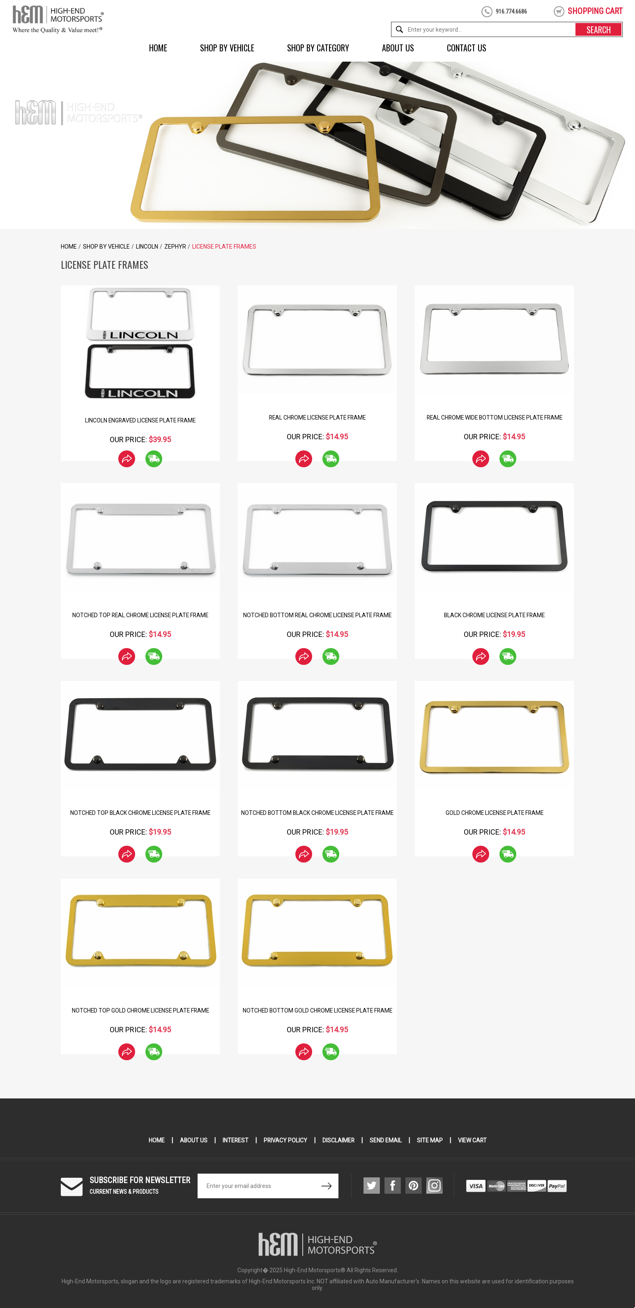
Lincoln (147, 246)
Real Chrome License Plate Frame (317, 417)
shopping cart (595, 11)
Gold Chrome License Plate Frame (494, 813)
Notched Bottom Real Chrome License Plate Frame (317, 615)
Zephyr (175, 246)
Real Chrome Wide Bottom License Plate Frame (494, 417)
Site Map (430, 1140)
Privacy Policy (285, 1140)
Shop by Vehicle (227, 48)
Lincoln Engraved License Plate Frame (140, 420)
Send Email (386, 1140)
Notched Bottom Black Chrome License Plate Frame (317, 813)
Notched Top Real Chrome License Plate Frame (140, 615)
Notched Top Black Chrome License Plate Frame (140, 813)
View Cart (473, 1140)
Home (158, 48)
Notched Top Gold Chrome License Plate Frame (140, 1010)
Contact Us (466, 48)
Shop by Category (318, 48)
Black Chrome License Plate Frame (494, 615)
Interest (235, 1140)
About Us (398, 48)
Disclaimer (338, 1140)
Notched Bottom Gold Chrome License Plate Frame (317, 1010)
